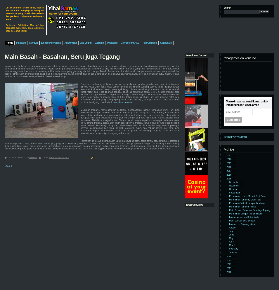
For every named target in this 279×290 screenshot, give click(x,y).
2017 (229, 171)
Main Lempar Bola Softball (242, 220)
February (234, 248)
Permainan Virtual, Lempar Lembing (247, 203)
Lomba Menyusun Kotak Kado (244, 217)
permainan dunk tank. (123, 102)
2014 (229, 256)
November (234, 185)
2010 (229, 272)
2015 (229, 178)
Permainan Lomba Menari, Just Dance (248, 196)
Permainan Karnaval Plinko (242, 206)
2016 (229, 175)
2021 (229, 155)
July (231, 231)
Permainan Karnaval (59, 157)
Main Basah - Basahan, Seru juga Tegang (249, 210)
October (233, 189)
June (232, 234)
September (235, 192)
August (233, 227)
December (234, 182)
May (231, 238)
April (231, 241)
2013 (229, 260)
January (233, 252)
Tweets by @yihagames (235, 137)
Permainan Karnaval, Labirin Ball (245, 199)
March (232, 245)
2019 (229, 163)
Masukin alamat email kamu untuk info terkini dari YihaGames (247, 103)
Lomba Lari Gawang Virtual (242, 224)
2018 (229, 167)
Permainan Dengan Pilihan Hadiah (246, 213)
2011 (229, 268)
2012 (229, 264)
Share (8, 166)
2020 (229, 159)
